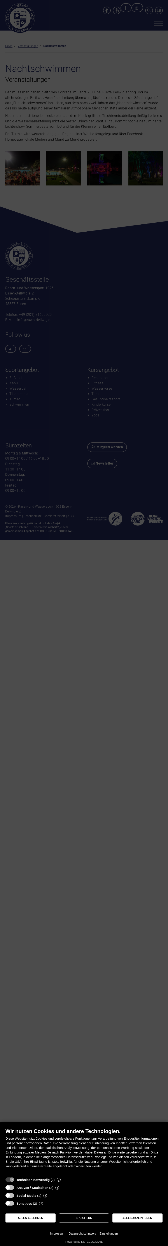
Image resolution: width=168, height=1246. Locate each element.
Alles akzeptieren (137, 1218)
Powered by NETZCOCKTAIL (84, 1241)
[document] (84, 1151)
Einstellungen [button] (109, 1233)
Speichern (84, 1218)
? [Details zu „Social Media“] (45, 1195)
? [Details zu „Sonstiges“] (41, 1203)
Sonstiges (24, 1203)
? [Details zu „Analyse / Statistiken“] (57, 1187)
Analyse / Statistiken (32, 1188)
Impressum (57, 1233)
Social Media (26, 1195)
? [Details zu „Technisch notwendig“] (58, 1179)
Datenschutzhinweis (82, 1233)
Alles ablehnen (30, 1218)
